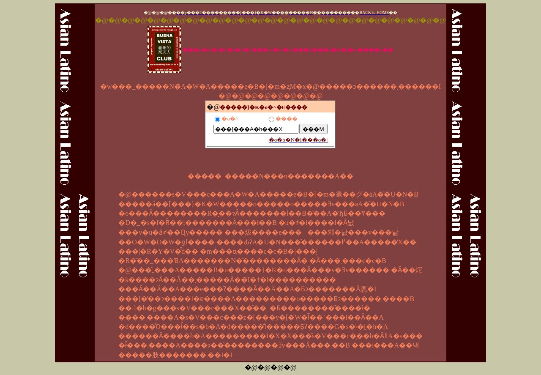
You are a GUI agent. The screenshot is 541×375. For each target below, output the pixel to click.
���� (287, 118)
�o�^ (229, 118)
